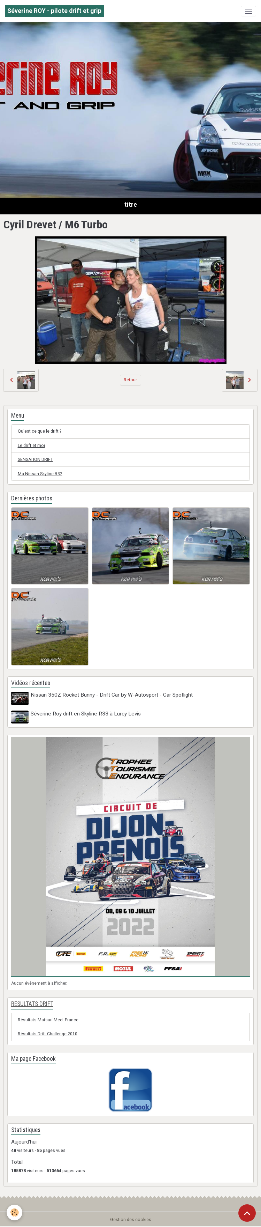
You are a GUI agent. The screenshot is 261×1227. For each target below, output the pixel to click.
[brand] (54, 11)
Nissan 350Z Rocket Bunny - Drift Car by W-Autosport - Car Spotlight (112, 695)
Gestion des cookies (130, 1219)
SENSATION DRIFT (35, 459)
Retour (130, 379)
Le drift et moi (31, 445)
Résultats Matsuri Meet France (48, 1019)
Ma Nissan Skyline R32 (40, 473)
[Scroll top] (247, 1213)
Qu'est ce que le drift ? (39, 431)
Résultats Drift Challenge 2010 (47, 1033)
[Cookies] (15, 1212)
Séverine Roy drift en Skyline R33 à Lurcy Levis (86, 713)
